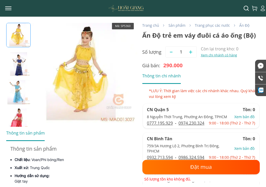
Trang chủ (150, 25)
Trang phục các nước (212, 25)
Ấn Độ (244, 25)
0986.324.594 (191, 157)
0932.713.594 (160, 157)
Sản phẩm (176, 25)
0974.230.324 (191, 123)
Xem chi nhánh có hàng (219, 55)
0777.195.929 (160, 123)
